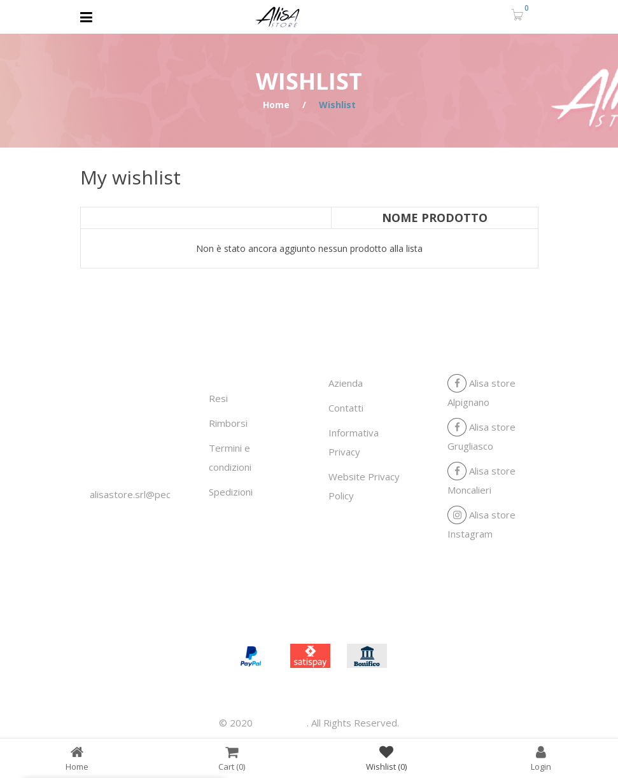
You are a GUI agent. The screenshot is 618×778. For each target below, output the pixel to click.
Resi (218, 398)
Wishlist (386, 758)
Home (276, 105)
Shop (330, 615)
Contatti (345, 407)
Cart (231, 758)
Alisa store (281, 722)
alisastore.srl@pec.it (134, 494)
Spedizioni (231, 491)
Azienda (345, 383)
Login (541, 758)
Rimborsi (228, 423)
